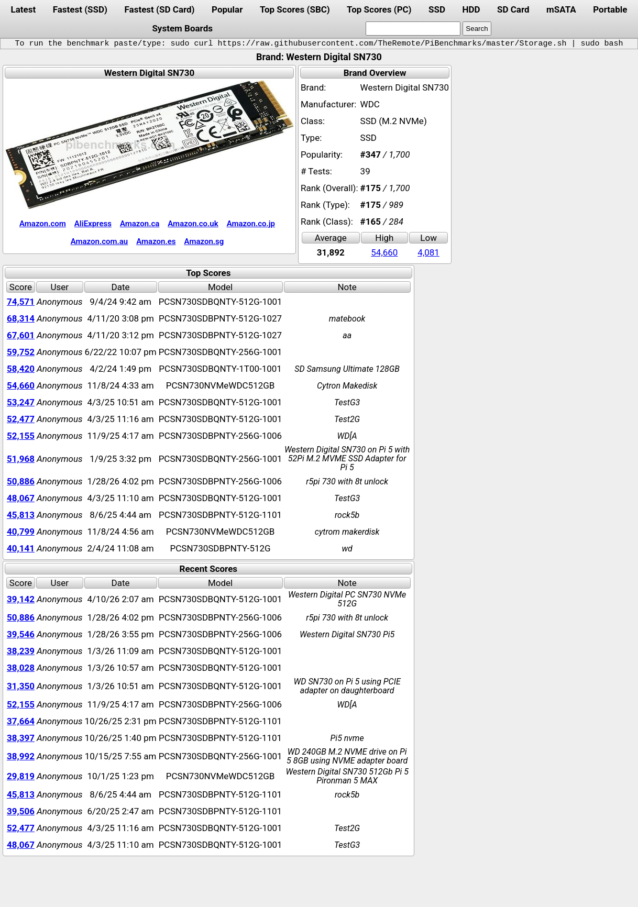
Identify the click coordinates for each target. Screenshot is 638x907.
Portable (610, 9)
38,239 (21, 651)
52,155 (21, 435)
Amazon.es (155, 241)
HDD (471, 9)
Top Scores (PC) (379, 9)
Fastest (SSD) (80, 9)
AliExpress (93, 223)
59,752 (21, 352)
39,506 (21, 811)
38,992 (21, 756)
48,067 (21, 498)
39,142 (21, 599)
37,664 (21, 721)
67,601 (21, 335)
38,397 (21, 738)
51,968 (21, 459)
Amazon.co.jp (251, 223)
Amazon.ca (139, 223)
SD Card (513, 9)
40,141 (21, 548)
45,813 (21, 515)
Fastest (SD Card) (160, 9)
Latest (23, 9)
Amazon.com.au (99, 241)
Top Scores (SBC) (295, 9)
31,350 (21, 686)
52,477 (21, 419)
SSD (436, 9)
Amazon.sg (204, 241)
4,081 (428, 252)
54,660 (384, 252)
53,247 (21, 402)
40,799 (21, 531)
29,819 (21, 776)
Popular (227, 9)
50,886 (21, 481)
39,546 (21, 634)
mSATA (561, 9)
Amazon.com (42, 223)
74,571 (21, 301)
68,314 (21, 318)
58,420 (21, 368)
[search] (413, 28)
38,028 (21, 667)
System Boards (182, 28)
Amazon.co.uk (193, 223)
